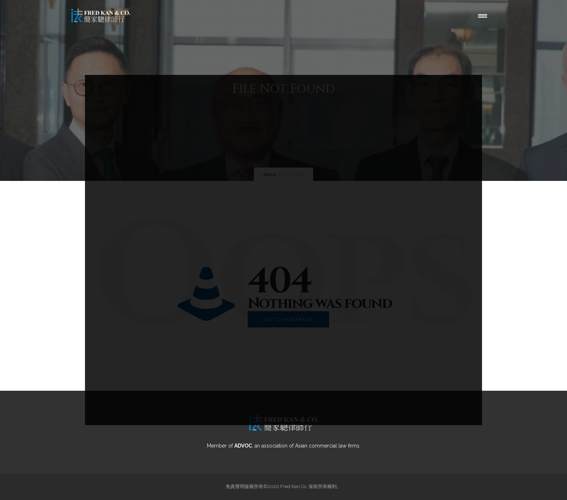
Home (269, 174)
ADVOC (243, 446)
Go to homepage (288, 319)
